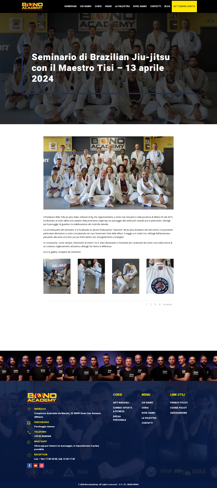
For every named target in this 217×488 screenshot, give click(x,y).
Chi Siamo (85, 6)
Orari (108, 6)
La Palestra (122, 6)
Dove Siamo (140, 6)
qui (42, 446)
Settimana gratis (184, 6)
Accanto (167, 304)
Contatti (155, 6)
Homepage (70, 6)
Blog (167, 6)
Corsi (98, 6)
